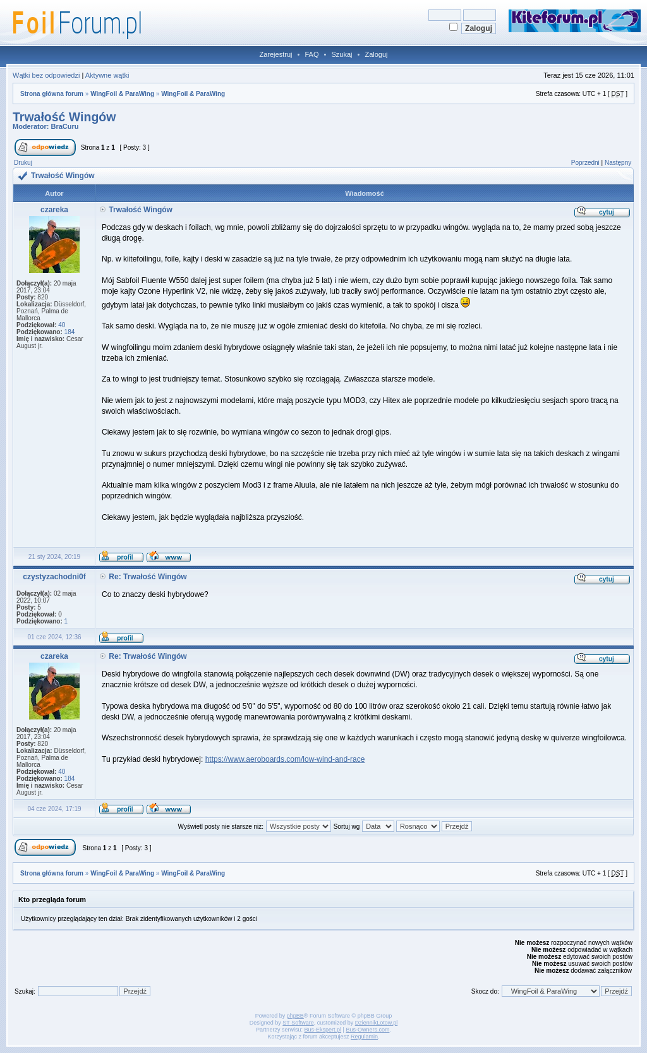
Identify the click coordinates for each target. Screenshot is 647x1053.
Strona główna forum (51, 93)
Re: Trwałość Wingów (147, 576)
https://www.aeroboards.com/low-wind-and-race (285, 759)
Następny (618, 162)
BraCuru (65, 126)
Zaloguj (376, 54)
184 (69, 331)
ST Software (297, 1023)
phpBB (295, 1016)
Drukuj (23, 162)
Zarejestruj (276, 54)
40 (61, 325)
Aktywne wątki (107, 75)
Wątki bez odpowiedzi (46, 75)
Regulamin (364, 1036)
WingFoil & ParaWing (122, 93)
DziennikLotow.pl (376, 1023)
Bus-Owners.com (367, 1029)
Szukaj (341, 54)
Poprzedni (585, 162)
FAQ (311, 54)
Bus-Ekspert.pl (323, 1029)
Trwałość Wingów (64, 117)
